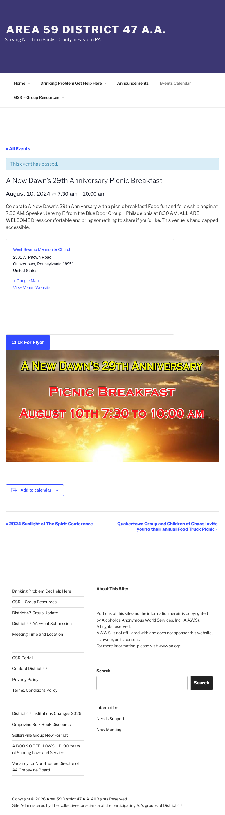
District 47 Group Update (35, 612)
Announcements (133, 83)
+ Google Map (26, 280)
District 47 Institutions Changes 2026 (46, 713)
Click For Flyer (28, 342)
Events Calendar (175, 83)
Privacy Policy (25, 679)
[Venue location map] (128, 283)
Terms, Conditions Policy (34, 690)
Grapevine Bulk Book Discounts (41, 724)
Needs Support (110, 718)
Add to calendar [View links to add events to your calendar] (36, 490)
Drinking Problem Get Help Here (73, 83)
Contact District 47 (29, 668)
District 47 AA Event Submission (42, 623)
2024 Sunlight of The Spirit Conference (49, 523)
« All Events (18, 148)
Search (103, 670)
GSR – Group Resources (39, 97)
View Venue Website (31, 287)
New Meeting (108, 729)
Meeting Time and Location (37, 634)
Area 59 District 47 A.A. (86, 29)
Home (22, 83)
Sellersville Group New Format (40, 735)
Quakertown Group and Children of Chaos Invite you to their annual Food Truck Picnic (167, 526)
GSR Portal (22, 657)
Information (107, 707)
